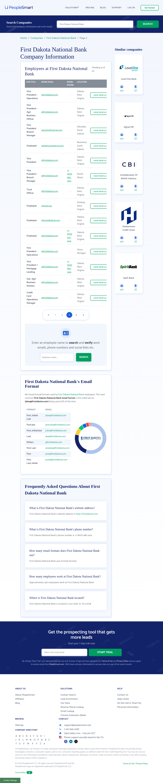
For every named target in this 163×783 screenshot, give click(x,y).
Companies (37, 38)
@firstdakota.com (49, 95)
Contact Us (122, 695)
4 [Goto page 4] (76, 315)
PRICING (90, 7)
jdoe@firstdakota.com (55, 415)
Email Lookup (67, 711)
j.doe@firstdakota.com (56, 431)
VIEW (100, 95)
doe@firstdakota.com (55, 436)
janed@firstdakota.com (56, 460)
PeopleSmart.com (56, 664)
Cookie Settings (10, 780)
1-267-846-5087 (69, 729)
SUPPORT (117, 7)
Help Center (123, 699)
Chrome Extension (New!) (73, 715)
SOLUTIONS (72, 7)
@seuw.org (46, 206)
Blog (17, 703)
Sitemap (19, 725)
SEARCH (148, 24)
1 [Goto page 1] (55, 315)
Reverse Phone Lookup (72, 707)
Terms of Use (107, 661)
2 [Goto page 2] (62, 315)
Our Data (65, 703)
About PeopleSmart (25, 695)
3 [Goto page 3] (69, 315)
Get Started (150, 8)
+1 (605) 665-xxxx (69, 176)
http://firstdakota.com (87, 514)
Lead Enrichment (69, 699)
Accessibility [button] (23, 772)
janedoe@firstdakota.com (57, 448)
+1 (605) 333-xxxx (69, 236)
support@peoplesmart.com (75, 725)
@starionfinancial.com (51, 130)
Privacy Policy (122, 661)
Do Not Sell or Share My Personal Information (129, 705)
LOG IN (131, 7)
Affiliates (19, 699)
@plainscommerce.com (52, 146)
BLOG (103, 7)
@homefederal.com (50, 220)
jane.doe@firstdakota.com (57, 425)
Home (23, 38)
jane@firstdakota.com (55, 454)
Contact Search (68, 695)
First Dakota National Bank (61, 38)
